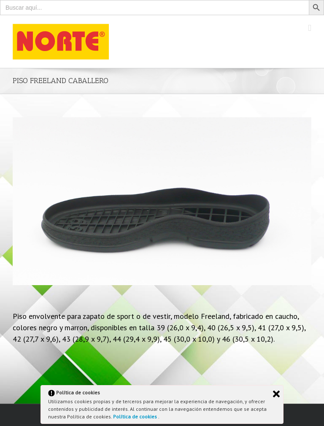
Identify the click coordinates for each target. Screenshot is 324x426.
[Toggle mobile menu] (309, 28)
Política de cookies (135, 416)
